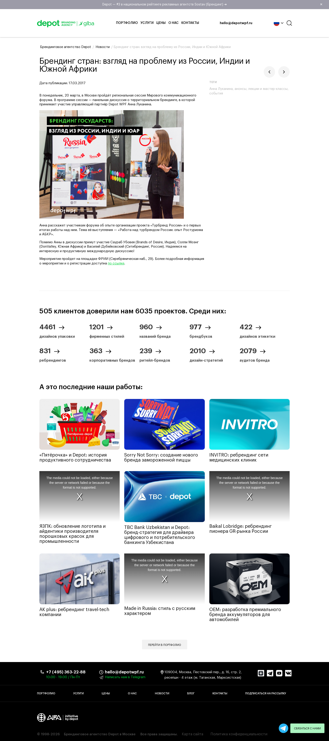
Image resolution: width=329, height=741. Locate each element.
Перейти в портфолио (164, 645)
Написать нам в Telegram (125, 677)
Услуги (147, 23)
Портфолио (127, 23)
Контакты (190, 23)
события (216, 93)
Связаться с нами (307, 728)
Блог (191, 693)
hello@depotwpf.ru (236, 23)
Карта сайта (192, 734)
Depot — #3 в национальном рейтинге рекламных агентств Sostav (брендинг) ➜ (214, 4)
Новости (162, 693)
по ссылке (116, 263)
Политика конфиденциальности (238, 734)
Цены (161, 23)
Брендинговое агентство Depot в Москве (99, 734)
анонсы (240, 89)
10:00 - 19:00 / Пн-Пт (63, 677)
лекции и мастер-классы (268, 89)
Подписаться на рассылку (265, 693)
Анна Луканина (221, 89)
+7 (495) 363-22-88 (66, 672)
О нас (173, 23)
